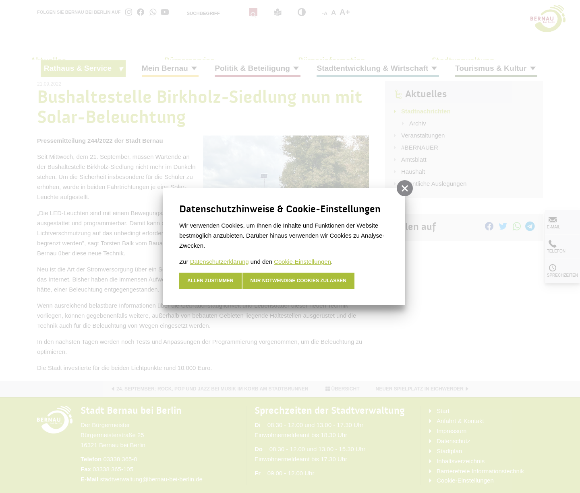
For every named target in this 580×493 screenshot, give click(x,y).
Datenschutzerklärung (219, 261)
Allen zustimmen (210, 280)
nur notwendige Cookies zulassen (299, 280)
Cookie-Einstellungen (302, 261)
